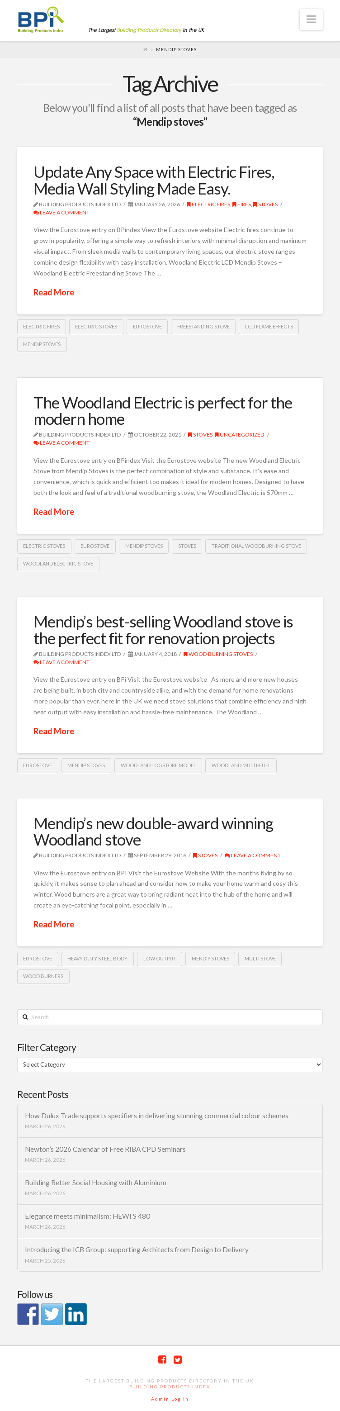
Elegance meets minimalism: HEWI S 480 (87, 1216)
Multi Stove (260, 958)
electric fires (41, 326)
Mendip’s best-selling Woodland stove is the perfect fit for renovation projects (163, 629)
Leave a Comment (61, 212)
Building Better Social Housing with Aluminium (95, 1182)
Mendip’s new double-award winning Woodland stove (153, 831)
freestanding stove (203, 326)
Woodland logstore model (158, 765)
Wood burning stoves (218, 654)
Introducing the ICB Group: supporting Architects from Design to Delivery (137, 1249)
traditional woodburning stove (256, 546)
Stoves (265, 204)
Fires (241, 204)
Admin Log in (170, 1398)
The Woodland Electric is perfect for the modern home (162, 410)
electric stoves (96, 326)
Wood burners (43, 976)
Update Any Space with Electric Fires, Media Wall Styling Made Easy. (153, 180)
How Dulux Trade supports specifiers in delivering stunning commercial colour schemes (156, 1116)
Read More (53, 292)
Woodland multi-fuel (241, 765)
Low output (159, 958)
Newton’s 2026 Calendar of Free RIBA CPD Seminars (105, 1149)
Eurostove (147, 326)
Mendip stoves (42, 344)
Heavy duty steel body (97, 958)
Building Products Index (169, 1386)
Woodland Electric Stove (58, 563)
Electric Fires (208, 204)
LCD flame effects (269, 326)
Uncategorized (239, 434)
